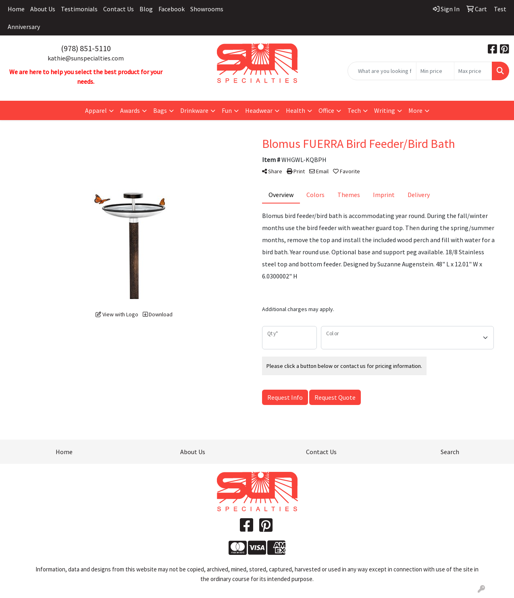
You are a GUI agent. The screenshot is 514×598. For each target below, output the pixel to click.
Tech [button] (354, 110)
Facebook (171, 9)
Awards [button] (130, 110)
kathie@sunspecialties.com (86, 58)
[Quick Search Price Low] (435, 71)
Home (16, 9)
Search (450, 452)
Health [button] (295, 110)
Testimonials (79, 9)
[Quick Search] (382, 71)
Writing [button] (384, 110)
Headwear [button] (259, 110)
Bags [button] (160, 110)
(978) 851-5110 (86, 48)
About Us (42, 9)
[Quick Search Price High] (473, 71)
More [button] (415, 110)
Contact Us (118, 9)
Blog (146, 9)
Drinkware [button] (194, 110)
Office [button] (326, 110)
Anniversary (24, 27)
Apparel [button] (96, 110)
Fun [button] (227, 110)
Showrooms (206, 9)
